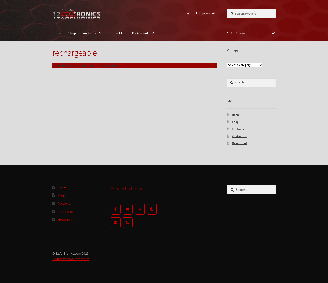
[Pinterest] (152, 209)
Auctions (89, 33)
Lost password (205, 13)
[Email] (116, 222)
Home (56, 33)
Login (187, 13)
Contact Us (117, 33)
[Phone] (128, 222)
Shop (72, 33)
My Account (140, 33)
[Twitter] (140, 209)
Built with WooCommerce (71, 259)
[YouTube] (128, 209)
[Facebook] (116, 209)
